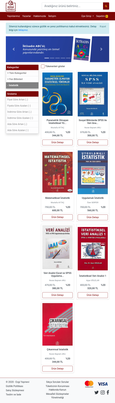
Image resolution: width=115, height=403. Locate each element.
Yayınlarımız (13, 16)
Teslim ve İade (13, 394)
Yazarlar (26, 16)
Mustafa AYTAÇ (57, 127)
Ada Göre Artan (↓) (17, 124)
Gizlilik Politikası (14, 386)
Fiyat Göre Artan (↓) (17, 99)
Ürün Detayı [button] (57, 142)
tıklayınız (23, 30)
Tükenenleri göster (55, 66)
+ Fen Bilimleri (15, 79)
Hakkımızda (39, 16)
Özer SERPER (92, 202)
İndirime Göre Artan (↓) (19, 111)
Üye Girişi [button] (86, 16)
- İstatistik (12, 85)
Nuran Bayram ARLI (92, 127)
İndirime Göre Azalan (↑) (20, 118)
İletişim (52, 16)
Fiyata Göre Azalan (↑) (19, 105)
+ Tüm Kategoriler (17, 73)
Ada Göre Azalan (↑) (18, 130)
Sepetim (102, 16)
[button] (13, 49)
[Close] (103, 26)
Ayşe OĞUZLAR (92, 280)
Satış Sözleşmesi (15, 390)
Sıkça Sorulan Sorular (57, 382)
